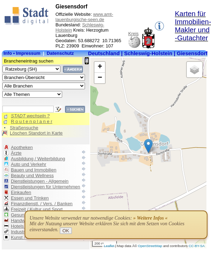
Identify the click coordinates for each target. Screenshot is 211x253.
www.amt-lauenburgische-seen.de (84, 17)
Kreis (133, 33)
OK (65, 230)
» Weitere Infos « (150, 218)
